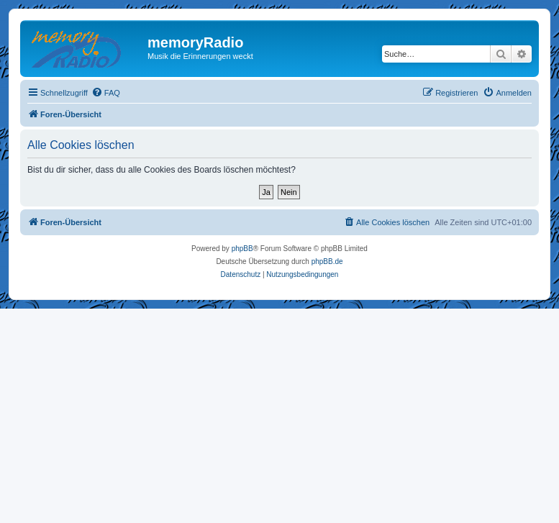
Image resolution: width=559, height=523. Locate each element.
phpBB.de (327, 261)
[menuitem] (105, 92)
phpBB (242, 249)
